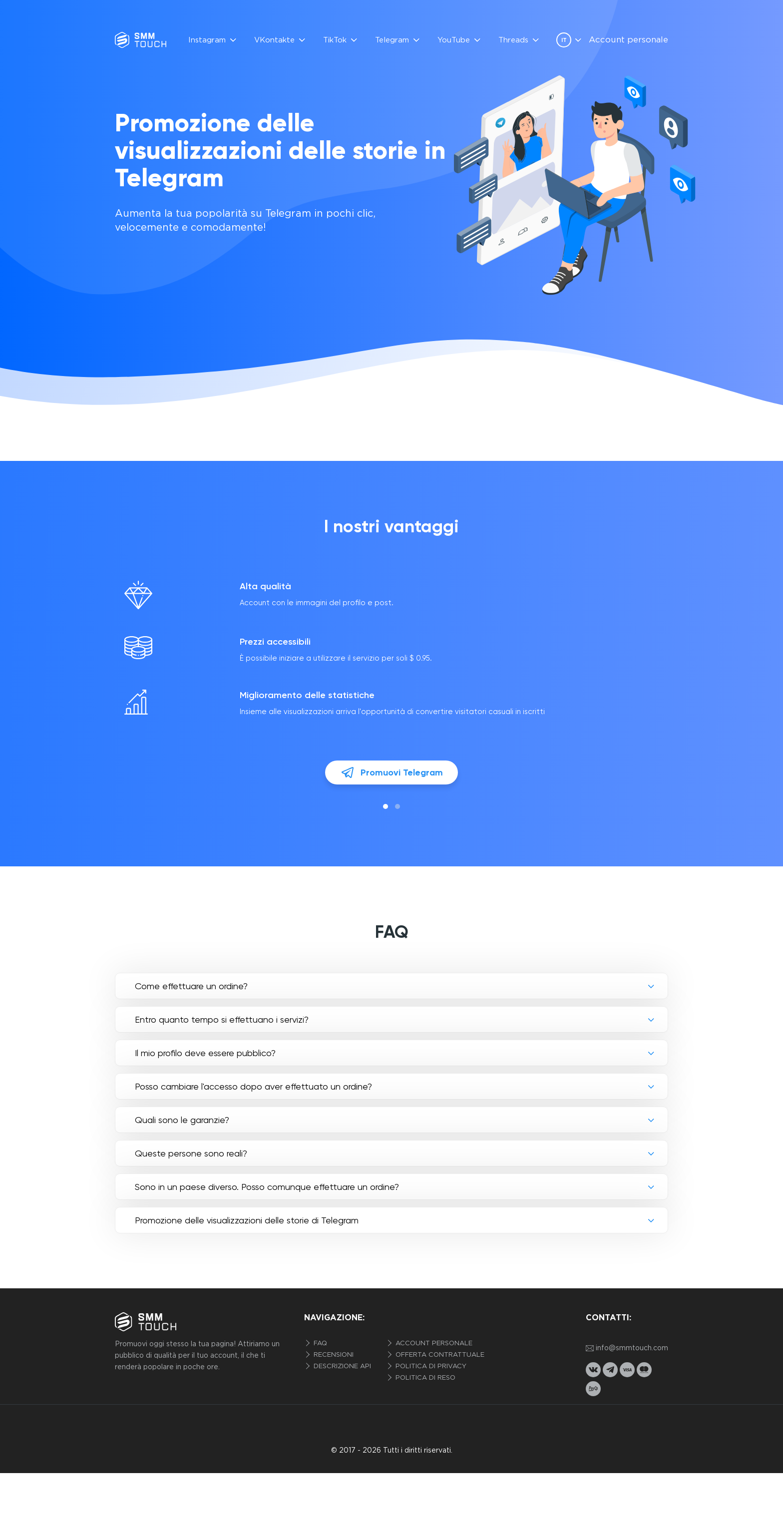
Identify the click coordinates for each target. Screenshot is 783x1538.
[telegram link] (610, 1369)
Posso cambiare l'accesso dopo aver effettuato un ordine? (253, 1086)
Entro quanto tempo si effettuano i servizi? (222, 1019)
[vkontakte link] (593, 1369)
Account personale (628, 40)
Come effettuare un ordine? (191, 986)
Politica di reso (424, 1378)
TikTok (335, 40)
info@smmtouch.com (627, 1348)
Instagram (207, 40)
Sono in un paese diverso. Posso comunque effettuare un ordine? (267, 1186)
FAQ (319, 1343)
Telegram (392, 40)
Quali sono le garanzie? (182, 1120)
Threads (513, 40)
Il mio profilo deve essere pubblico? (205, 1053)
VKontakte (274, 40)
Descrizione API (341, 1366)
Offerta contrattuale (438, 1355)
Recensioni (333, 1355)
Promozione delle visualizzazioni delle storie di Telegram (247, 1220)
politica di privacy (429, 1366)
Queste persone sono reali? (191, 1153)
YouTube (453, 40)
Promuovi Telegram (391, 772)
